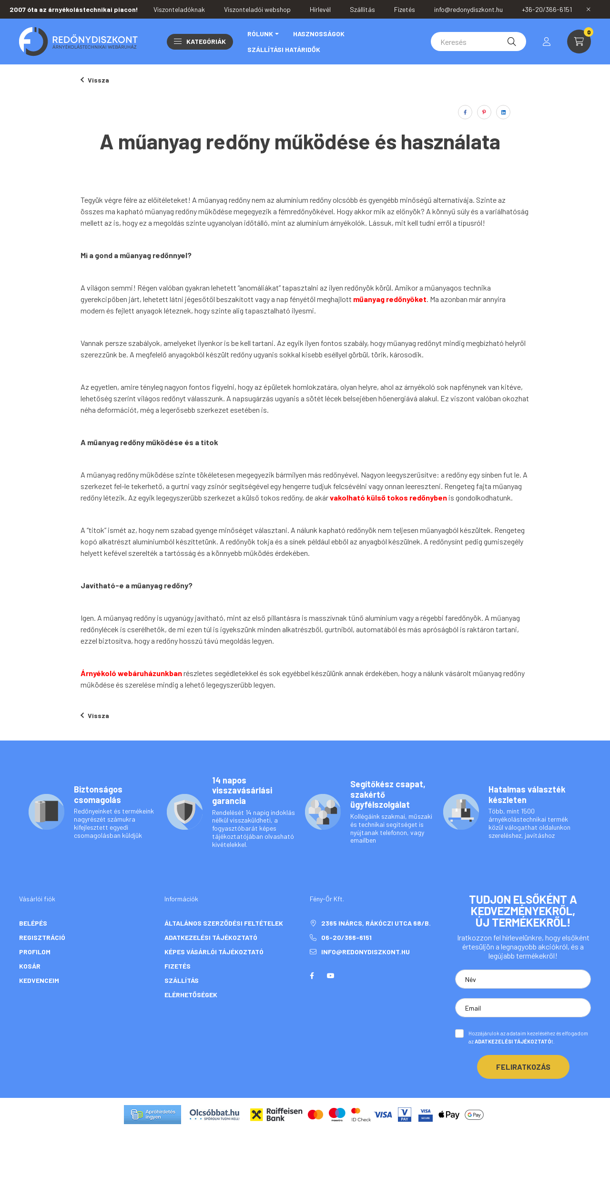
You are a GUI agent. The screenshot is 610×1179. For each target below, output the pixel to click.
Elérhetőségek (190, 995)
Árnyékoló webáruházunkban (132, 673)
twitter (349, 975)
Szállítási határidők (283, 49)
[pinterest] (484, 112)
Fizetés (177, 966)
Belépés (33, 923)
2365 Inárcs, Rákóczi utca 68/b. (376, 923)
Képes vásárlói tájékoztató (214, 952)
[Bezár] (588, 9)
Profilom (35, 952)
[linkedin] (503, 112)
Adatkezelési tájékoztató (210, 937)
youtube (330, 975)
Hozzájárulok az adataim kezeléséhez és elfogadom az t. (528, 1037)
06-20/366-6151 (347, 937)
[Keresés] (478, 41)
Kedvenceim (39, 980)
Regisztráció (42, 937)
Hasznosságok (319, 34)
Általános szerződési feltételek (223, 923)
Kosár (30, 966)
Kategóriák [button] (200, 41)
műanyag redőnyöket (390, 298)
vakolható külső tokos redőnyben (389, 497)
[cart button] (579, 41)
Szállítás (181, 980)
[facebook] (465, 112)
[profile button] (547, 41)
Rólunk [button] (260, 34)
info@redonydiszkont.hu (365, 952)
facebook (311, 975)
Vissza (95, 80)
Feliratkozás (523, 1066)
